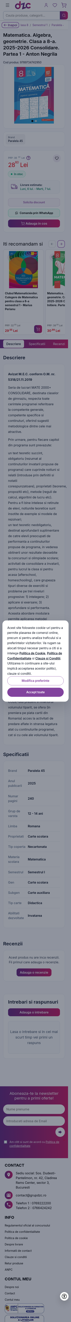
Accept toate (35, 692)
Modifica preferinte (35, 681)
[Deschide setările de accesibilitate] (64, 1296)
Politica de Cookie (32, 653)
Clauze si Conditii (47, 658)
